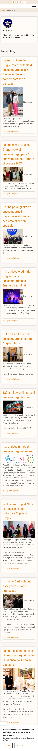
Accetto (8, 747)
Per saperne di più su (11, 131)
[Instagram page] (20, 2)
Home (3, 10)
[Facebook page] (13, 2)
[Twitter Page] (17, 2)
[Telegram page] (24, 2)
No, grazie (20, 747)
